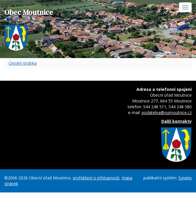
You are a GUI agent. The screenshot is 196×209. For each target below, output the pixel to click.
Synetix (185, 178)
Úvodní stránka (23, 63)
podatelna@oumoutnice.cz (167, 112)
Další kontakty (176, 121)
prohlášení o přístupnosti (96, 178)
